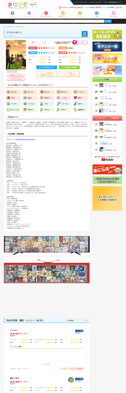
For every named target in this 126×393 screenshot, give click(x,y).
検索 (108, 21)
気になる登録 (17, 79)
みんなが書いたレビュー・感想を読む (69, 74)
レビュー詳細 (17, 346)
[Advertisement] (47, 299)
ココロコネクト (26, 368)
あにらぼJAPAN (8, 26)
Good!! (64, 368)
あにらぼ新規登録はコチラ (113, 2)
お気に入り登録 (17, 75)
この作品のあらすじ (48, 67)
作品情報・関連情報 (70, 67)
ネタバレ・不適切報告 (77, 368)
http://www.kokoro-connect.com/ (25, 139)
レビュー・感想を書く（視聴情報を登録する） (46, 74)
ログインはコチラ (96, 2)
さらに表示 (47, 364)
